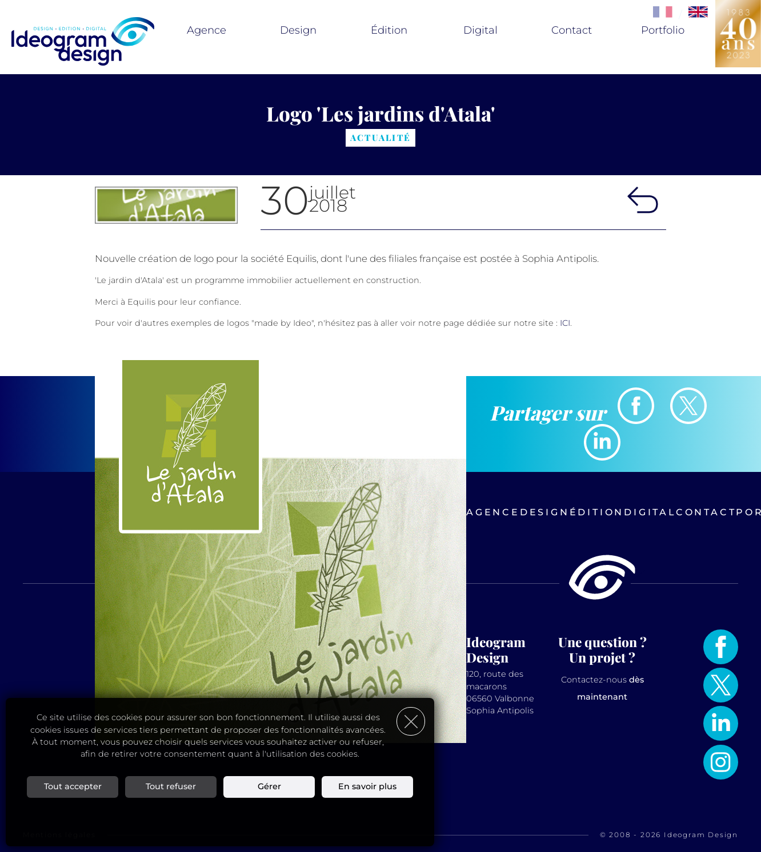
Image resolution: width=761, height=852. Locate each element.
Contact (571, 30)
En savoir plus (367, 786)
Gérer (269, 786)
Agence (206, 30)
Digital (480, 30)
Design (298, 30)
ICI (565, 323)
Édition (389, 30)
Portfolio (662, 30)
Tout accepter (73, 786)
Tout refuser (171, 786)
